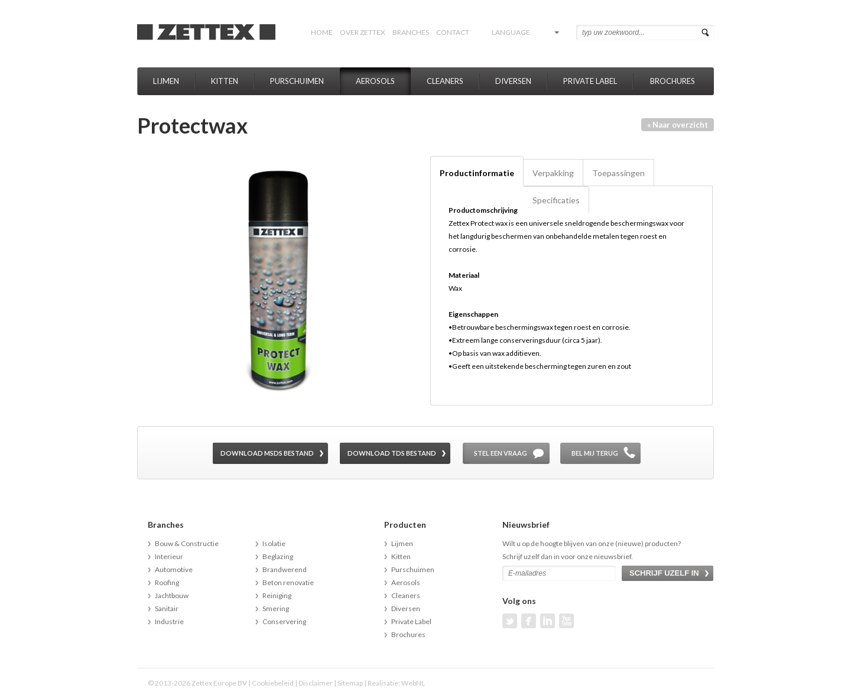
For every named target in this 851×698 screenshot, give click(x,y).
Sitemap (350, 682)
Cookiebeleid (273, 682)
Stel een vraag (500, 453)
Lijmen (166, 81)
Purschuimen (297, 81)
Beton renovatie (288, 582)
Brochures (672, 81)
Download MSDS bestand (267, 453)
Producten (405, 525)
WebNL (413, 682)
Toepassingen (618, 173)
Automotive (174, 569)
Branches (410, 32)
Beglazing (277, 556)
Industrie (169, 621)
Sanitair (166, 608)
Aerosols (375, 81)
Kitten (224, 81)
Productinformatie (477, 173)
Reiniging (276, 595)
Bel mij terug (594, 453)
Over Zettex (362, 32)
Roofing (167, 582)
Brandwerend (284, 569)
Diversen (513, 81)
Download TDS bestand (391, 453)
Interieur (169, 556)
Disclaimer (315, 682)
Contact (452, 32)
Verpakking (553, 173)
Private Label (590, 81)
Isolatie (273, 543)
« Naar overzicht (677, 124)
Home (322, 32)
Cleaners (445, 81)
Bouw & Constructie (187, 543)
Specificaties (556, 200)
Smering (275, 608)
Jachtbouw (172, 595)
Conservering (284, 621)
